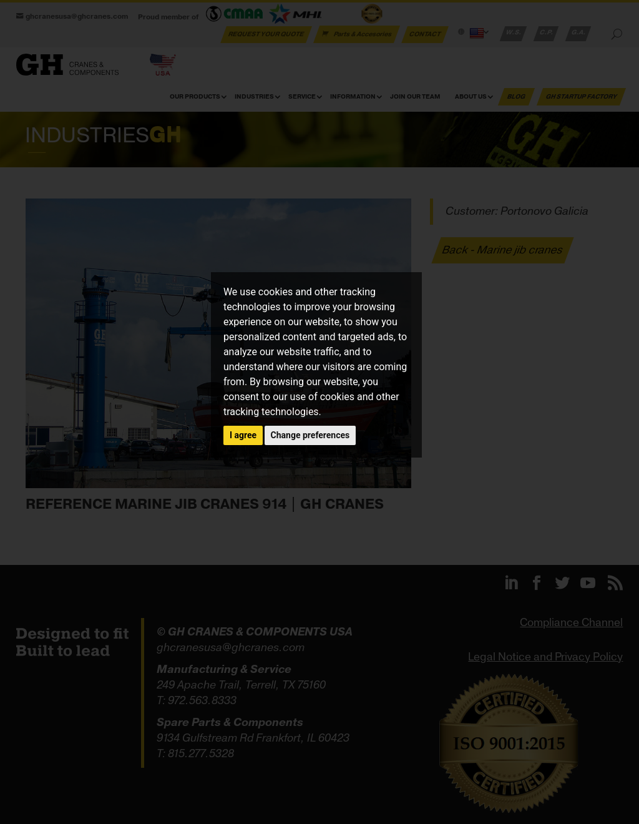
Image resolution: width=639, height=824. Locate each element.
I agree (243, 435)
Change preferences (310, 435)
